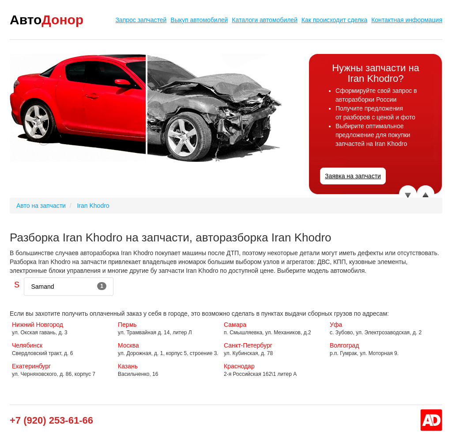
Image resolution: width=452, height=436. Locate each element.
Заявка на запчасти (353, 176)
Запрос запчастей (140, 19)
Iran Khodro (93, 205)
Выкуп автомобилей (199, 19)
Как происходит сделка (334, 19)
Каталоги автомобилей (265, 19)
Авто (46, 19)
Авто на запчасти (41, 205)
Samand (68, 286)
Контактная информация (406, 19)
